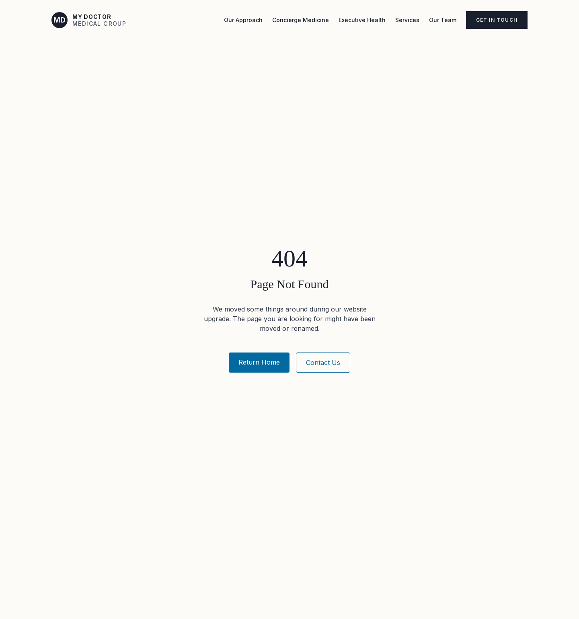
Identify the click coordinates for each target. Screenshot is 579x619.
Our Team (442, 19)
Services (407, 19)
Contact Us (323, 363)
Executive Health (362, 19)
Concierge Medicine (300, 19)
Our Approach (243, 19)
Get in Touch (496, 20)
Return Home (259, 362)
